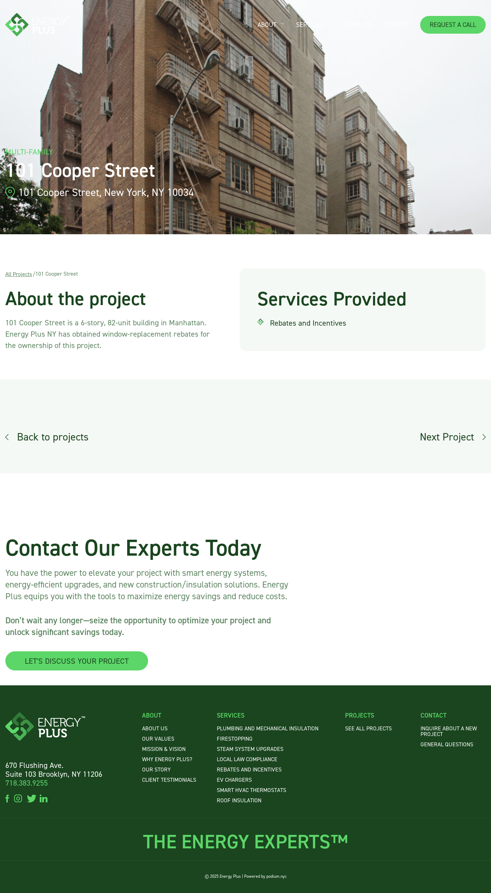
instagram (18, 798)
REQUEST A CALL (453, 25)
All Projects (18, 274)
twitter (31, 798)
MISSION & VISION (164, 749)
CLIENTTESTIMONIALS (169, 780)
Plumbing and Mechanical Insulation (267, 728)
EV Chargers (234, 780)
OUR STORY (156, 769)
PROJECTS (357, 25)
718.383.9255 (26, 783)
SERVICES (309, 25)
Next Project (447, 437)
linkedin (43, 798)
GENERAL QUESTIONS (447, 744)
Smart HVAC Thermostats (251, 790)
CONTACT (396, 25)
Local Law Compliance (247, 759)
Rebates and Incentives (249, 769)
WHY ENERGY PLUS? (167, 759)
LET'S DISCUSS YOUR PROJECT (77, 661)
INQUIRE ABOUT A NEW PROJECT (449, 731)
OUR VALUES (158, 738)
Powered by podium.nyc (265, 876)
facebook (7, 798)
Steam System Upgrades (250, 749)
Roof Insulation (239, 800)
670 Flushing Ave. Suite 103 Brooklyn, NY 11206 (53, 769)
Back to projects (53, 437)
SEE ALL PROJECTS (368, 728)
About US (155, 728)
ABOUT (267, 25)
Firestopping (235, 738)
